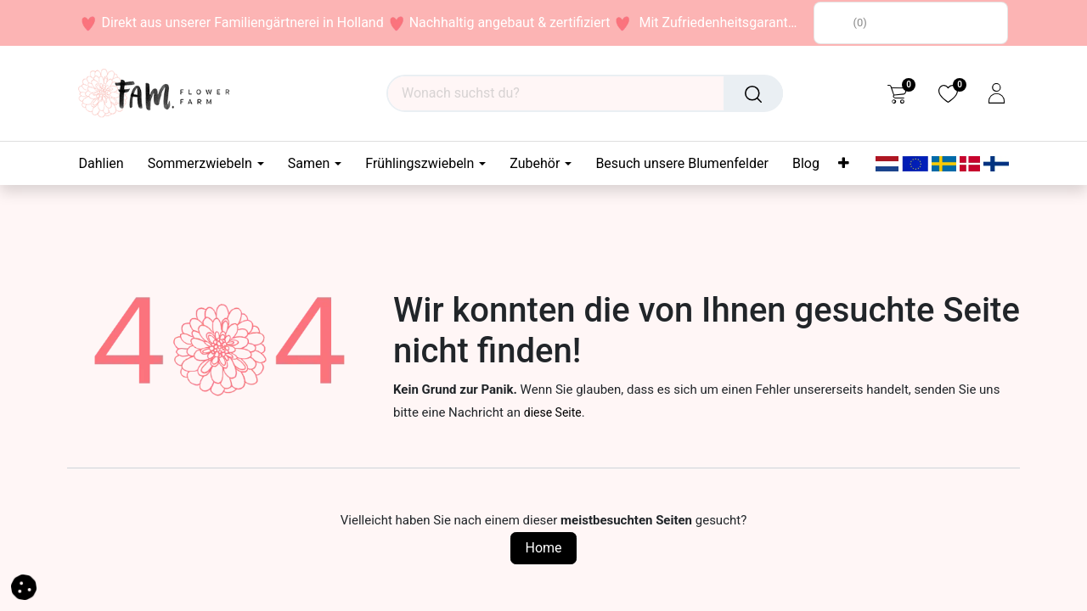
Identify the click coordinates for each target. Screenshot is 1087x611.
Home (543, 548)
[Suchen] (753, 93)
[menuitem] (107, 163)
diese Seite (553, 412)
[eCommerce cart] (897, 93)
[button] (24, 586)
